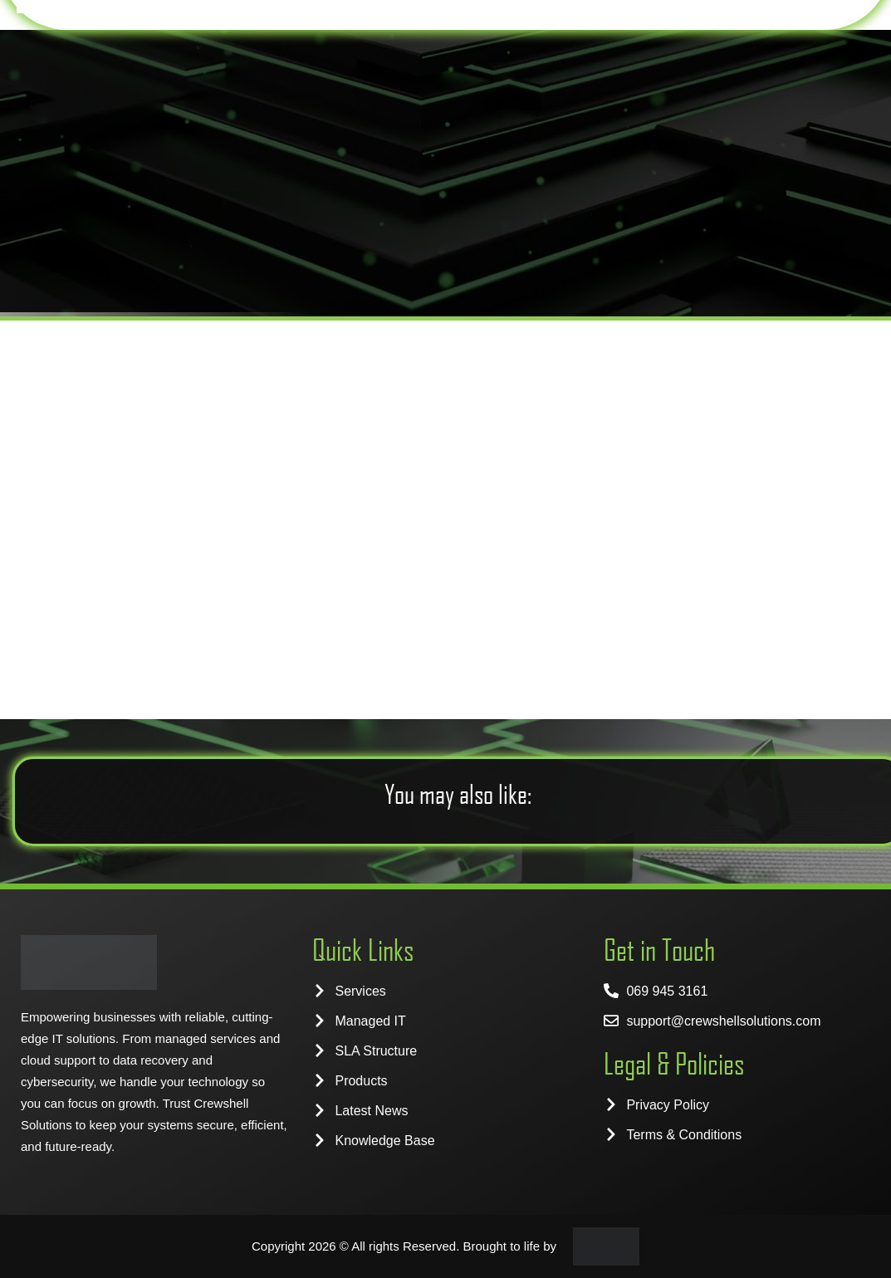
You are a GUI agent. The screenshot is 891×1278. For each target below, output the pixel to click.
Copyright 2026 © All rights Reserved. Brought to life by (404, 1246)
